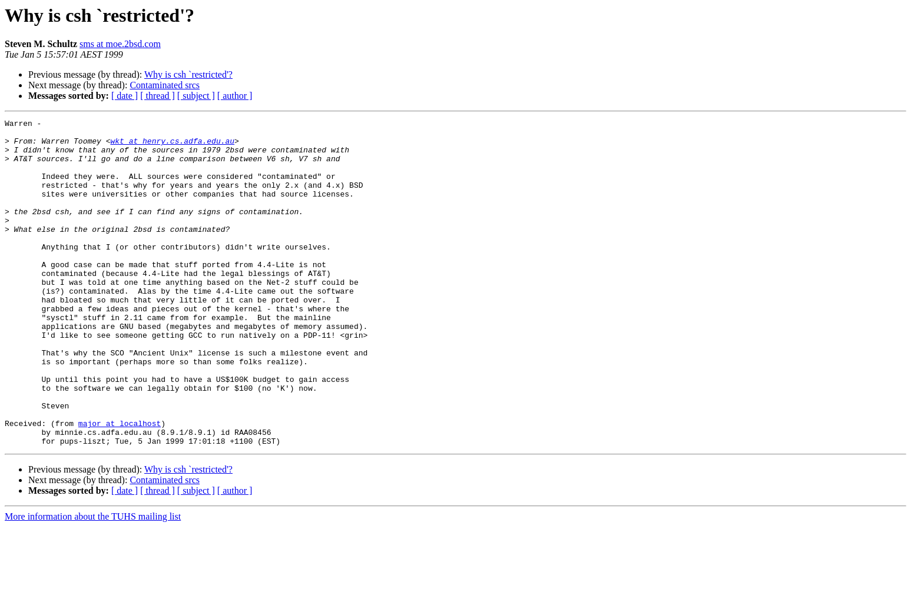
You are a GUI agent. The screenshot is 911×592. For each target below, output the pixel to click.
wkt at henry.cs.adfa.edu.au (172, 146)
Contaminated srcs (165, 85)
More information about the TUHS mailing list (93, 582)
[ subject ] (196, 96)
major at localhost (119, 485)
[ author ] (235, 96)
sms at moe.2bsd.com (120, 44)
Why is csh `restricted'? (188, 74)
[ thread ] (157, 96)
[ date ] (124, 96)
